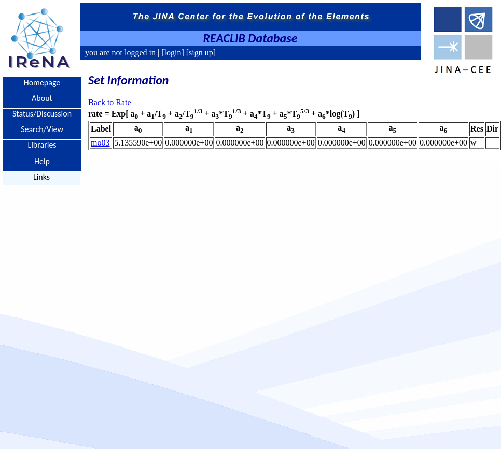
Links (41, 177)
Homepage (42, 83)
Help (42, 161)
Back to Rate (109, 102)
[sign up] (200, 52)
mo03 (100, 142)
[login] (172, 52)
